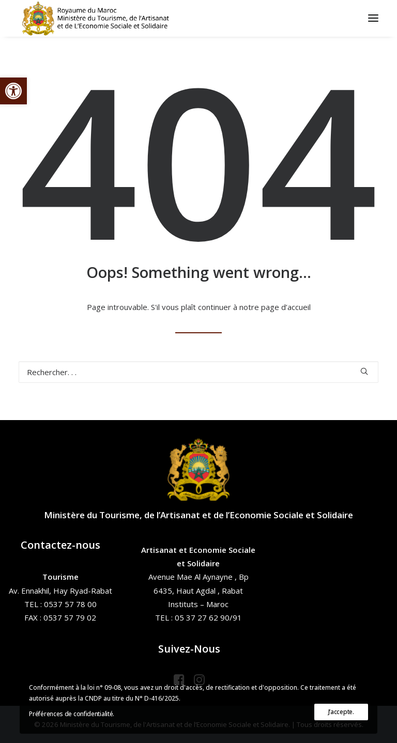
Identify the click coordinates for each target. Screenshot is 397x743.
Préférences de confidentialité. (71, 713)
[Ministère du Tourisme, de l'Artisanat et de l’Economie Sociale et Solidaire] (99, 18)
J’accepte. (341, 711)
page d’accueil (286, 307)
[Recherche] (198, 372)
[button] (13, 91)
